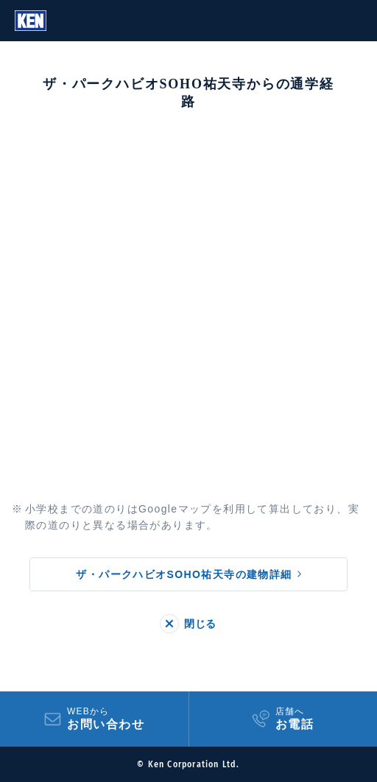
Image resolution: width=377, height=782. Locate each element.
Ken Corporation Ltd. (30, 20)
